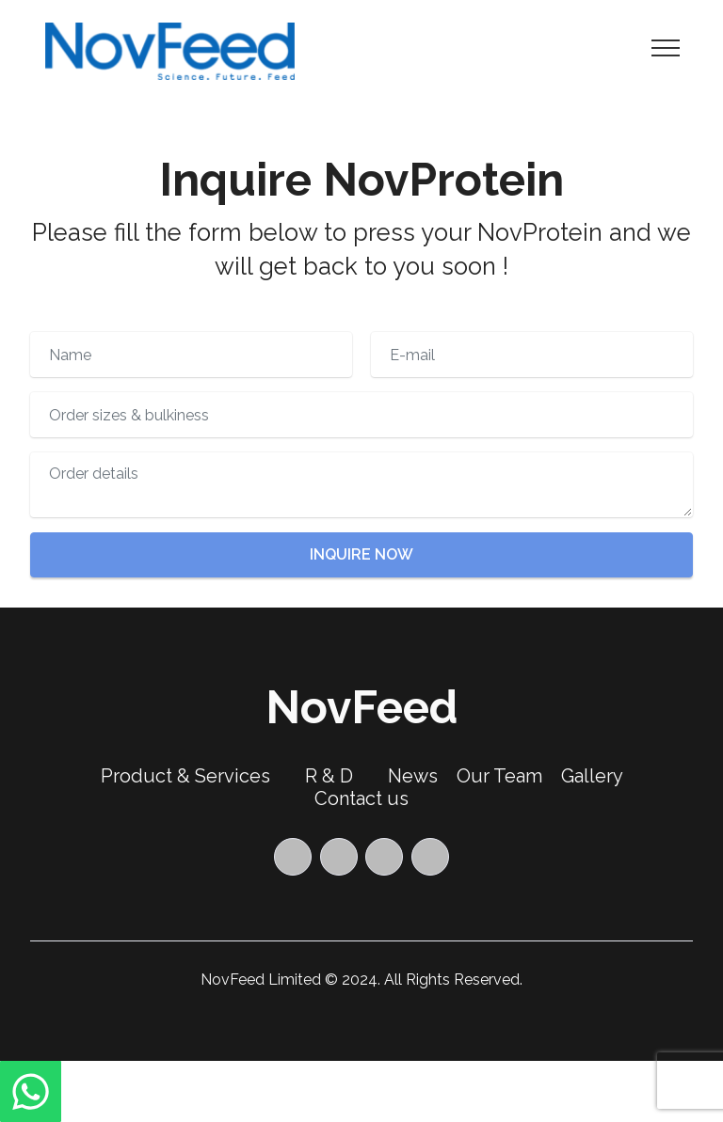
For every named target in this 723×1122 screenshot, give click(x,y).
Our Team (499, 776)
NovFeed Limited (261, 979)
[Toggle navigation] (666, 47)
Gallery (592, 776)
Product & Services (185, 776)
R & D (329, 776)
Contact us (361, 798)
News (413, 776)
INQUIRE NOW (361, 554)
